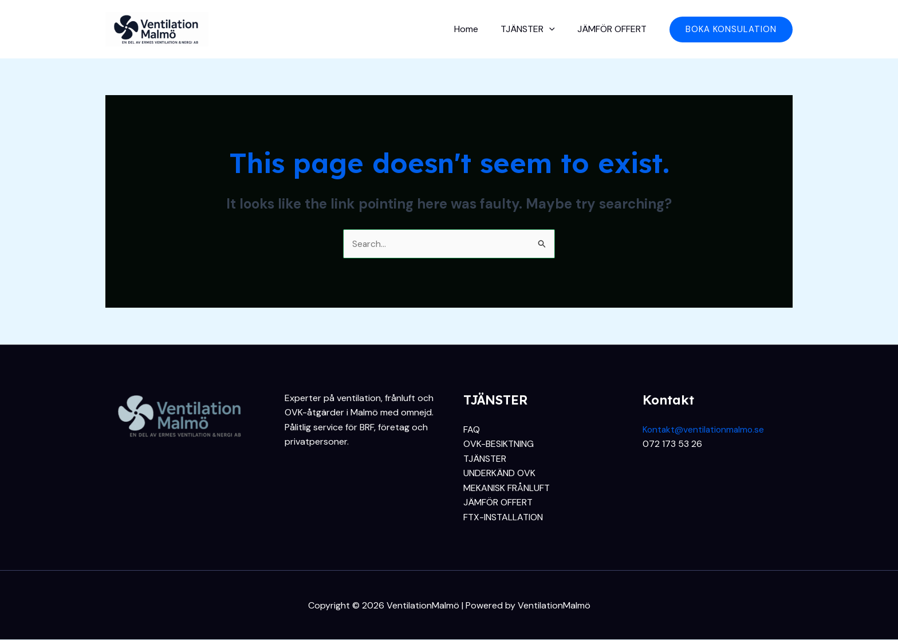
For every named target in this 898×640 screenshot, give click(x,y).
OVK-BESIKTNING (498, 444)
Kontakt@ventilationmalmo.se (705, 429)
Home (476, 29)
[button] (731, 29)
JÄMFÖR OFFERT (614, 29)
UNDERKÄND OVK (499, 474)
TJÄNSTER (534, 29)
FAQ (471, 429)
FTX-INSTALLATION (503, 518)
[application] (555, 29)
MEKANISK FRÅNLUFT (506, 488)
